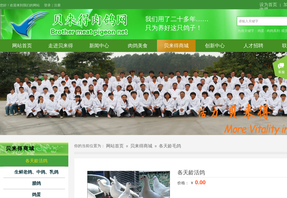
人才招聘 (253, 45)
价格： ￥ (185, 183)
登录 (47, 5)
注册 (57, 5)
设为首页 (268, 4)
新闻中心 (99, 45)
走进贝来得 (60, 45)
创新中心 (215, 45)
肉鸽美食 (138, 45)
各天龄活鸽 (36, 160)
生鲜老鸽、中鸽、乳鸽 (36, 172)
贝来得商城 (176, 45)
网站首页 (22, 45)
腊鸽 (36, 183)
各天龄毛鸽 (170, 146)
